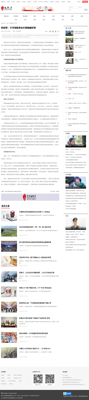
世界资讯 (16, 16)
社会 (44, 16)
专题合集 (85, 1)
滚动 (35, 16)
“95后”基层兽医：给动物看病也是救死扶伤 (75, 167)
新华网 (2, 378)
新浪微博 (50, 384)
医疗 (44, 19)
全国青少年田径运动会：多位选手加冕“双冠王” (77, 113)
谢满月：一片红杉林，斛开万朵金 (75, 93)
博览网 (10, 383)
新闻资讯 (3, 1)
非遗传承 (29, 1)
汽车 (72, 19)
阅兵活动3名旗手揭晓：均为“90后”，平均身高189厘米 (77, 81)
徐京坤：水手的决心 (70, 152)
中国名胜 (63, 1)
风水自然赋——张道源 (70, 206)
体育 (72, 16)
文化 (16, 19)
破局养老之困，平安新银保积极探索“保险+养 (35, 303)
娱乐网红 (52, 1)
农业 (35, 19)
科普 (82, 16)
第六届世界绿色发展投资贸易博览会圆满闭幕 (35, 242)
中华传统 (40, 1)
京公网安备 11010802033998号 (9, 393)
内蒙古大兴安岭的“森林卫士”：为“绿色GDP (35, 348)
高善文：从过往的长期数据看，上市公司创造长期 (36, 273)
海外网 (2, 375)
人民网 (20, 381)
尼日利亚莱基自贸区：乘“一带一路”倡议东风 (35, 227)
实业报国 (18, 1)
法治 (25, 19)
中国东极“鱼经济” (69, 247)
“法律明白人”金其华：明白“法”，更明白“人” (77, 103)
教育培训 (46, 1)
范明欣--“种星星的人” (72, 119)
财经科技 (57, 1)
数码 (53, 19)
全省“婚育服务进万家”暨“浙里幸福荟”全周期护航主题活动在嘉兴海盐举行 (77, 75)
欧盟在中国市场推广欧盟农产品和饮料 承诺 (34, 318)
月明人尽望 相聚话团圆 (70, 208)
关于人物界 (65, 375)
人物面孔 (69, 1)
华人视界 (35, 1)
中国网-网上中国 (17, 378)
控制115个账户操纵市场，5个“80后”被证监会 (35, 288)
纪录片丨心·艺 (71, 98)
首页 (7, 23)
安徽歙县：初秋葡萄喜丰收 (74, 107)
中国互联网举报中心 (67, 377)
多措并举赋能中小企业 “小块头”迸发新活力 (75, 249)
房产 (63, 19)
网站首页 (6, 16)
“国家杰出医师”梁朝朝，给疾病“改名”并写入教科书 (77, 88)
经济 (53, 16)
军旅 (63, 16)
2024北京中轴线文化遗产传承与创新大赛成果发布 (77, 124)
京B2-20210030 (24, 395)
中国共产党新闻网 (18, 375)
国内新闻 (25, 16)
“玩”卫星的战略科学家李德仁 (71, 159)
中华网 (8, 378)
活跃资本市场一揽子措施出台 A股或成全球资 (35, 257)
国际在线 (3, 381)
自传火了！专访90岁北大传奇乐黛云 (73, 157)
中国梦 (8, 1)
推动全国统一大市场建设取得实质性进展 (33, 333)
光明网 (8, 375)
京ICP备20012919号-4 (34, 395)
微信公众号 (38, 384)
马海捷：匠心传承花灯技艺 (71, 201)
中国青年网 (3, 383)
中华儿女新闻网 (11, 381)
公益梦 (12, 1)
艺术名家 (24, 1)
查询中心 (79, 1)
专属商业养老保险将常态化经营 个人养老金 (34, 212)
